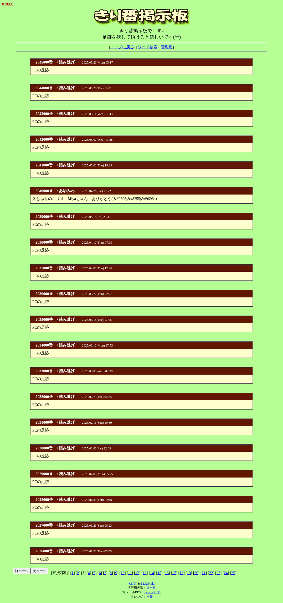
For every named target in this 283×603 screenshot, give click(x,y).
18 (181, 573)
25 (233, 573)
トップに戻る (122, 47)
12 (137, 573)
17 (174, 573)
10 (123, 573)
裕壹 (149, 597)
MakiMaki (148, 583)
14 (152, 573)
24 (226, 573)
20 (196, 573)
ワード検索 (147, 47)
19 (189, 573)
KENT (132, 583)
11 (130, 573)
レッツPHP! (152, 592)
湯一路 (151, 588)
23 (218, 573)
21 (204, 573)
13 (145, 573)
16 (167, 573)
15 (159, 573)
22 (211, 573)
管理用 (167, 47)
